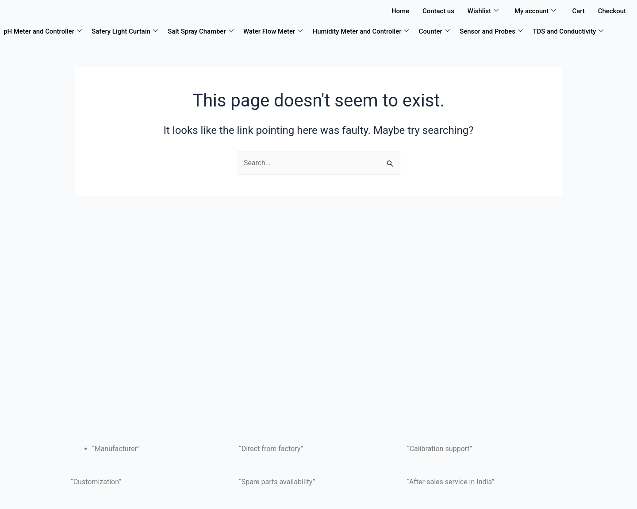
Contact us (437, 11)
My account (535, 11)
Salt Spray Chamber (201, 31)
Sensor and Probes (493, 31)
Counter (435, 31)
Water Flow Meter (274, 31)
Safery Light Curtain (125, 31)
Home (399, 11)
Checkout (612, 11)
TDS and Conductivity (570, 31)
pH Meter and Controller (43, 31)
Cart (578, 11)
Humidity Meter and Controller (362, 31)
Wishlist (482, 11)
